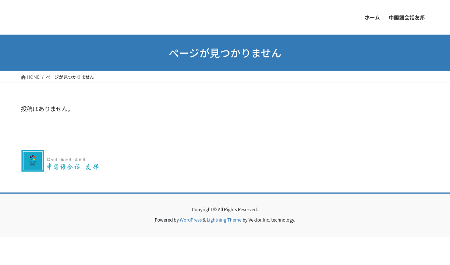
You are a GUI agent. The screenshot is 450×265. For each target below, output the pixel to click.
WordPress (191, 219)
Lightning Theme (224, 219)
